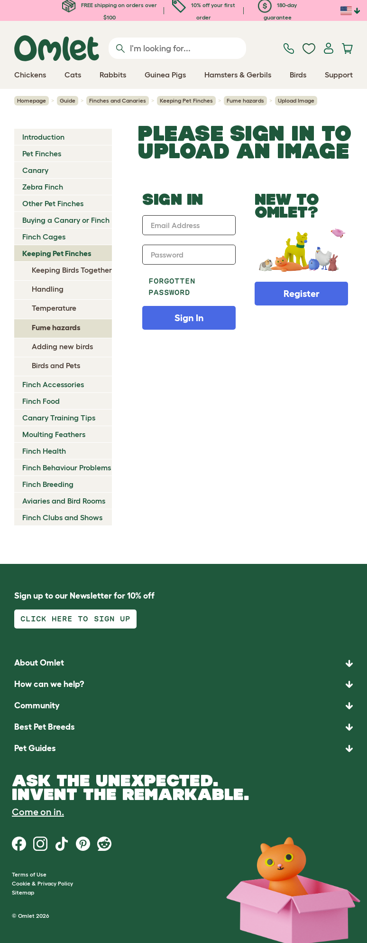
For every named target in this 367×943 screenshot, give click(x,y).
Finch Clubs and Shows (62, 517)
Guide (67, 100)
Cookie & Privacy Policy (42, 883)
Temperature (54, 308)
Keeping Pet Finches (186, 100)
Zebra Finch (42, 186)
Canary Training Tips (58, 417)
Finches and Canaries (117, 100)
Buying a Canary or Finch (66, 220)
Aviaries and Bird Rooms (63, 500)
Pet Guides (35, 748)
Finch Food (41, 401)
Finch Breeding (47, 484)
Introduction (43, 137)
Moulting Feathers (53, 434)
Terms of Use (29, 874)
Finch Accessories (53, 384)
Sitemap (23, 892)
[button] (183, 748)
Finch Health (44, 451)
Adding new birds (62, 346)
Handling (48, 289)
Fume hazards (245, 100)
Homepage (31, 100)
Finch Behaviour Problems (66, 467)
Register (302, 293)
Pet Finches (41, 153)
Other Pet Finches (52, 203)
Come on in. (38, 812)
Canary (35, 170)
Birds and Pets (56, 365)
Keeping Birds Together (72, 270)
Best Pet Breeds (44, 727)
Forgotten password (171, 286)
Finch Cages (43, 236)
